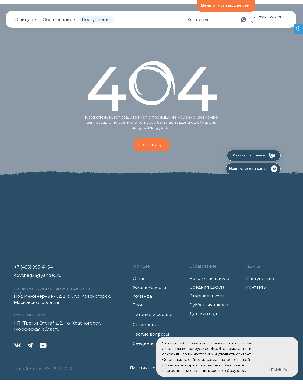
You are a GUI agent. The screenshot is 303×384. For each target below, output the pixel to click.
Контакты (197, 19)
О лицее (23, 19)
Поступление (96, 19)
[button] (254, 155)
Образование (57, 19)
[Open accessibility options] (298, 29)
